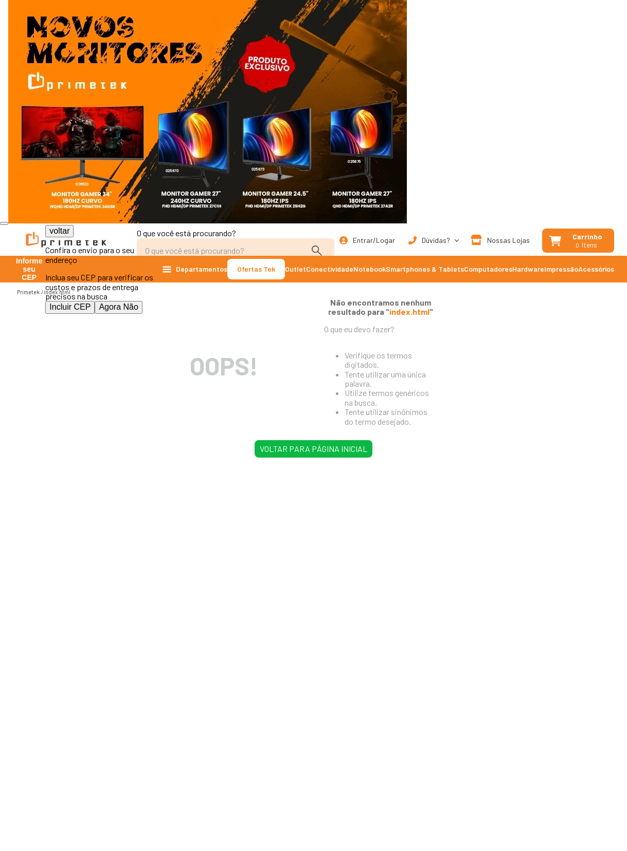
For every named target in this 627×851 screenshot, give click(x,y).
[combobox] (235, 245)
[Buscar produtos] (319, 250)
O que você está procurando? (186, 233)
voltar (59, 230)
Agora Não (118, 306)
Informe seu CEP (29, 269)
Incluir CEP (70, 306)
